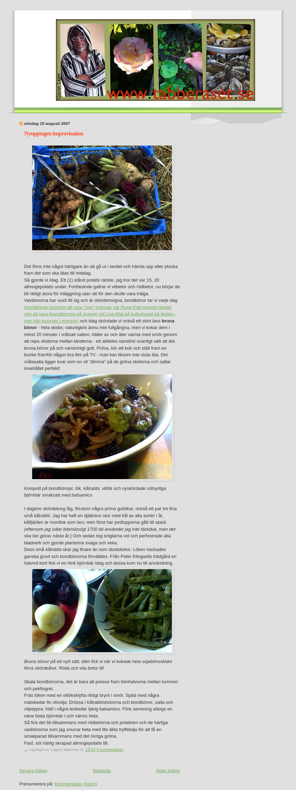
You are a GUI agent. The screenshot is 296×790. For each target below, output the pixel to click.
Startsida (101, 770)
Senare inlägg (33, 770)
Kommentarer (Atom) (76, 784)
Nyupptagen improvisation (53, 133)
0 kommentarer (109, 749)
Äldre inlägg (168, 770)
